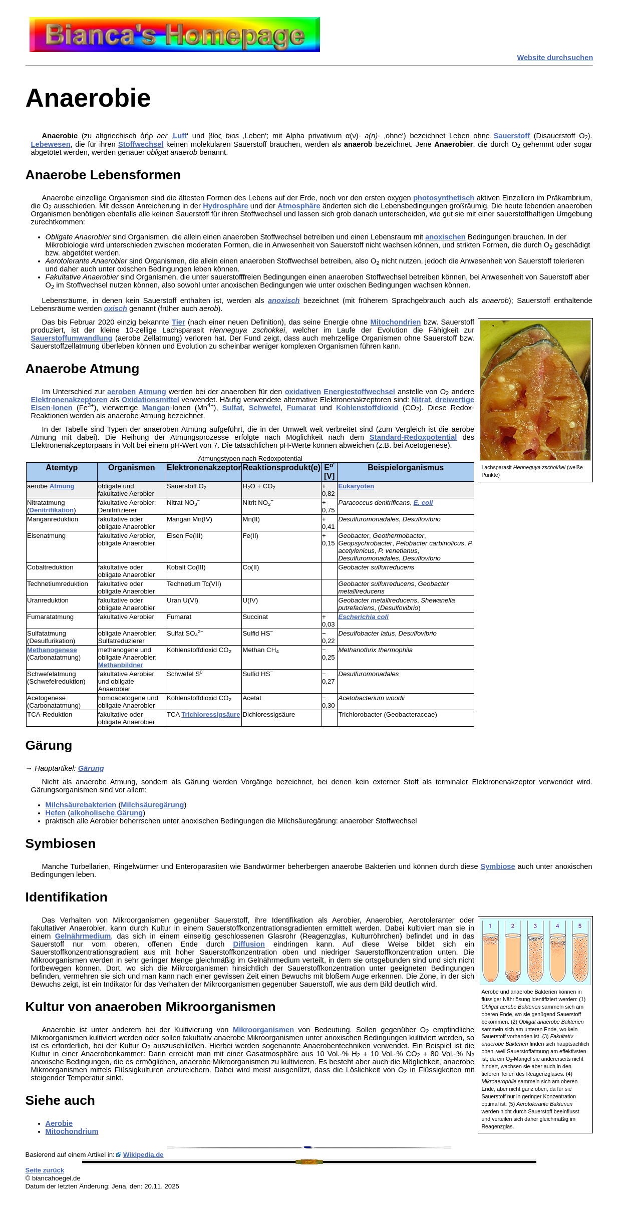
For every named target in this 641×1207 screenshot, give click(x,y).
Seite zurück (45, 1170)
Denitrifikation (52, 510)
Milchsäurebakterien (81, 805)
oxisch (115, 309)
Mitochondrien (396, 322)
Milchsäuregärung (152, 805)
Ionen (63, 408)
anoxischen (445, 237)
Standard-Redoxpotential (413, 437)
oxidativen (303, 392)
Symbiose (497, 866)
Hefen (56, 813)
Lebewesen (51, 144)
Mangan (156, 408)
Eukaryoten (356, 486)
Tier (178, 322)
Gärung (91, 768)
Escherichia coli (363, 617)
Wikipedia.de (143, 1154)
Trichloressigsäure (210, 714)
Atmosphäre (298, 206)
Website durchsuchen (555, 58)
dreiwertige (454, 400)
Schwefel (265, 408)
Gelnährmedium (83, 936)
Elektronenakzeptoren (69, 400)
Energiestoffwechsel (359, 392)
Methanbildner (120, 665)
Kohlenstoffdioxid (367, 408)
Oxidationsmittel (150, 400)
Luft (180, 136)
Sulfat (232, 408)
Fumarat (301, 408)
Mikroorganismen (263, 1030)
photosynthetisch (443, 198)
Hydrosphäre (225, 206)
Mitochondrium (72, 1131)
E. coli (423, 502)
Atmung (152, 392)
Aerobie (59, 1123)
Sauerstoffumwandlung (72, 338)
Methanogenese (52, 650)
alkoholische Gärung (106, 813)
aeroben (121, 392)
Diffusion (249, 944)
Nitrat (421, 400)
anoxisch (284, 300)
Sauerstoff (512, 136)
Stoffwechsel (140, 144)
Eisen (41, 408)
